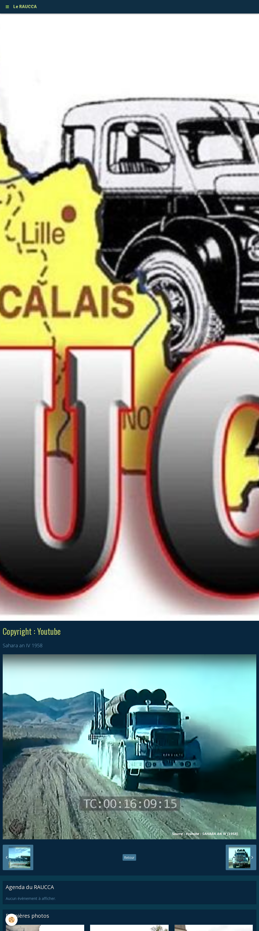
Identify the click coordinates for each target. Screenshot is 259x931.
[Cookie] (11, 920)
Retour (129, 857)
